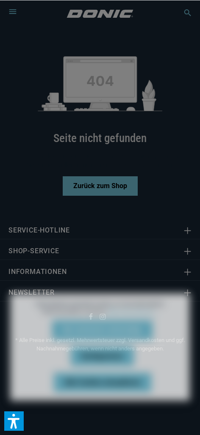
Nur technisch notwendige (102, 338)
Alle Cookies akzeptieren (102, 391)
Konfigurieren (102, 365)
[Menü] (12, 11)
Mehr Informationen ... (133, 320)
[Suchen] (183, 12)
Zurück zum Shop (100, 186)
